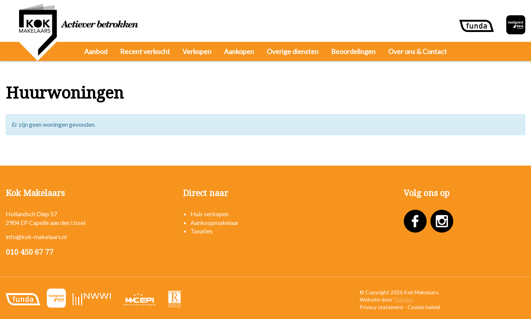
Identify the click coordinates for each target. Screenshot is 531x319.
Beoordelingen (353, 51)
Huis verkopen (209, 213)
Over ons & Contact (417, 51)
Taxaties (201, 230)
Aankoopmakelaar (214, 222)
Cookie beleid (424, 307)
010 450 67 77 (29, 252)
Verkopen (196, 51)
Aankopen (239, 51)
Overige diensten (292, 51)
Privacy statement (381, 307)
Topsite (402, 299)
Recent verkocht (145, 51)
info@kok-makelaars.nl (36, 236)
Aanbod (95, 51)
